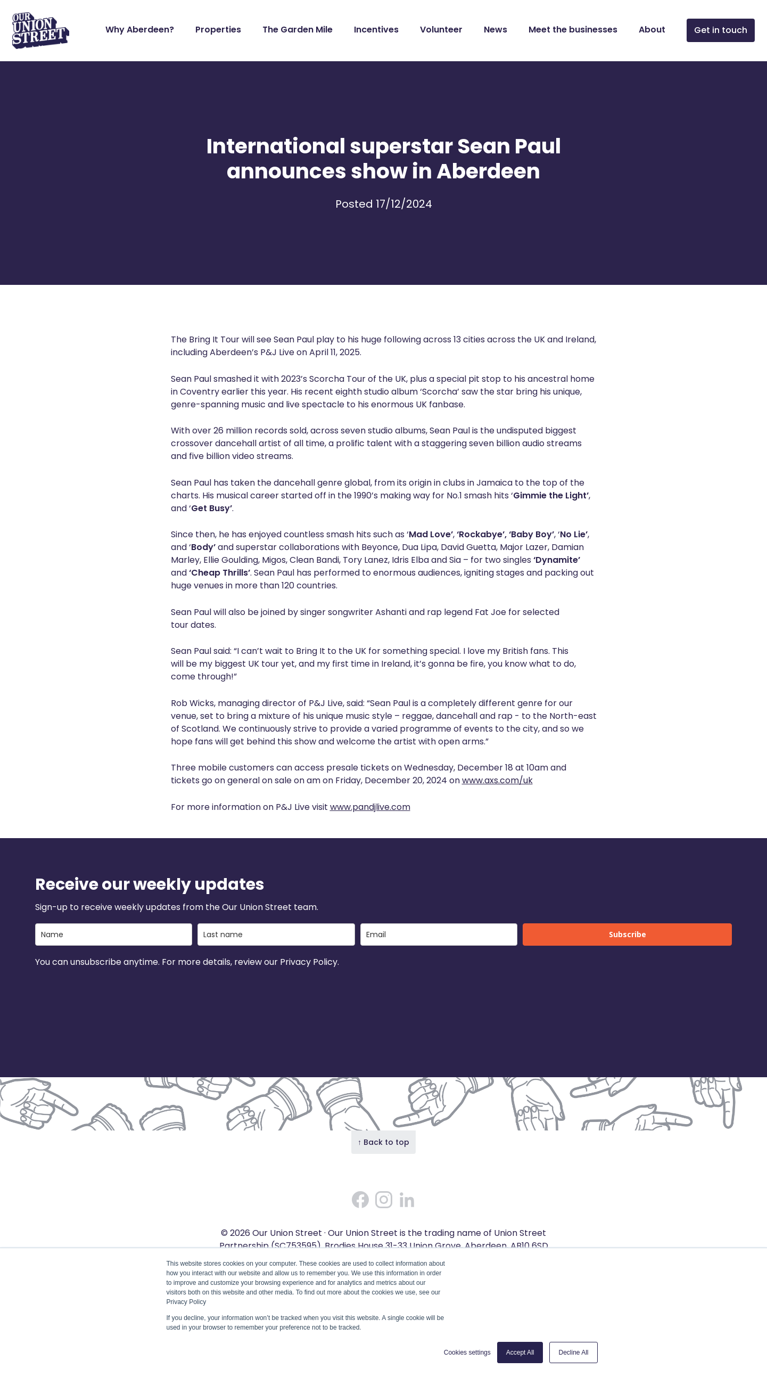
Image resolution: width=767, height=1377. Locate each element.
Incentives (376, 29)
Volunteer (441, 29)
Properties (218, 29)
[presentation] (116, 997)
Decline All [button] (573, 1352)
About (652, 29)
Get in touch (720, 30)
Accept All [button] (520, 1352)
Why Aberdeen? (139, 29)
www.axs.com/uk (497, 780)
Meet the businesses (573, 29)
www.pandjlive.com (370, 807)
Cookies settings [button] (467, 1352)
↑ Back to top (383, 1142)
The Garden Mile (297, 29)
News (495, 29)
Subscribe (627, 934)
